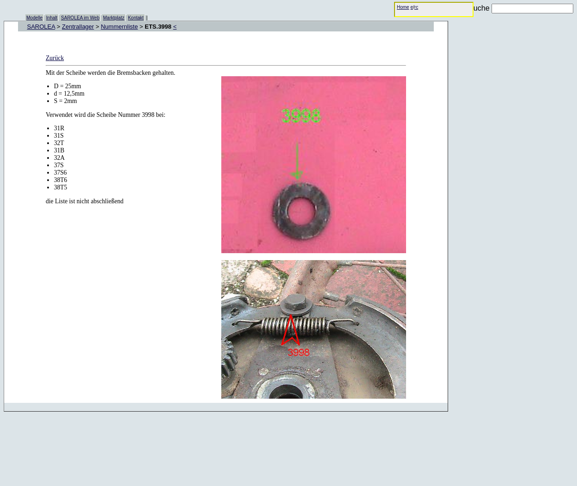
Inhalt (51, 17)
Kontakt (136, 17)
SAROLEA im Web (80, 17)
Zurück (55, 58)
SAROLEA (41, 26)
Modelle (34, 17)
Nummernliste (119, 26)
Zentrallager (78, 26)
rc (416, 7)
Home (403, 7)
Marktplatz (113, 17)
